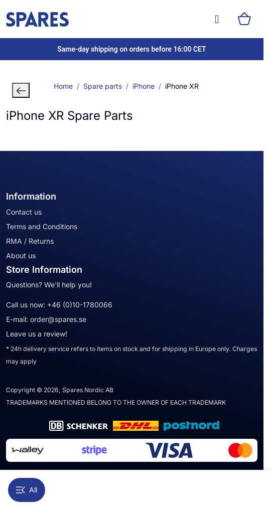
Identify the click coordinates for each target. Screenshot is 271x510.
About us (21, 255)
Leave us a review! (36, 333)
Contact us (24, 212)
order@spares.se (58, 319)
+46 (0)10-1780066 (79, 304)
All (26, 489)
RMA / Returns (30, 241)
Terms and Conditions (41, 226)
